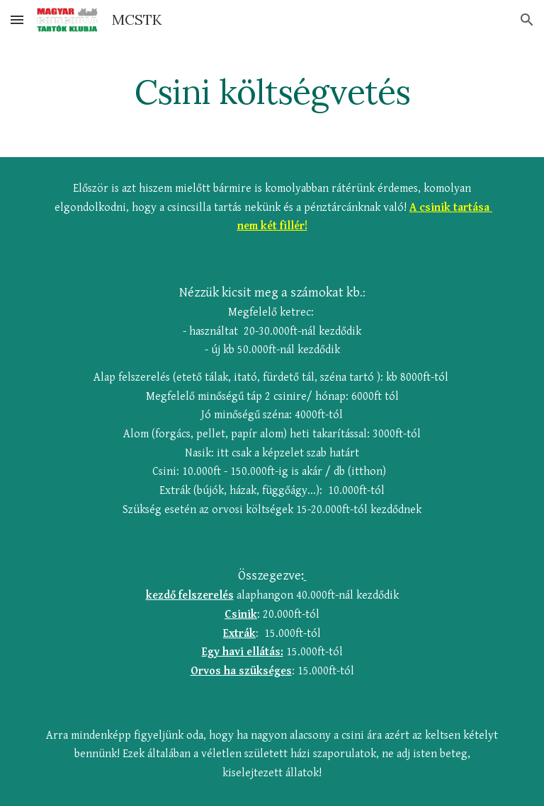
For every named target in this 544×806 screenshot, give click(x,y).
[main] (271, 88)
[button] (17, 19)
